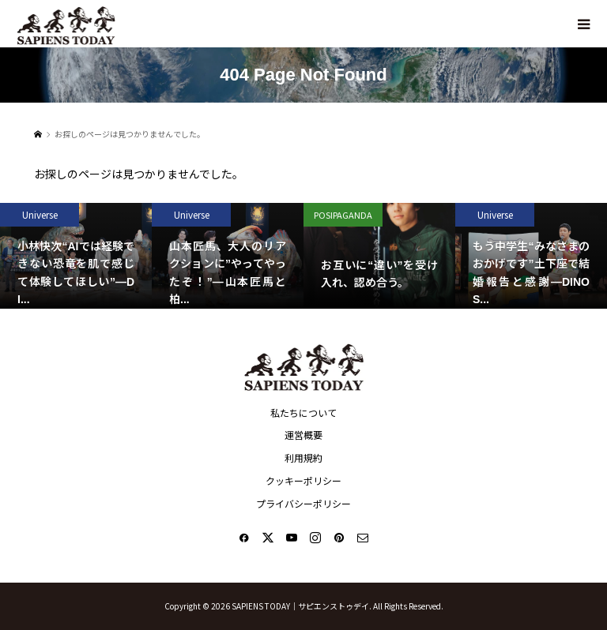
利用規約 (303, 457)
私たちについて (303, 412)
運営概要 (303, 434)
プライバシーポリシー (303, 503)
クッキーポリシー (303, 480)
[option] (76, 256)
